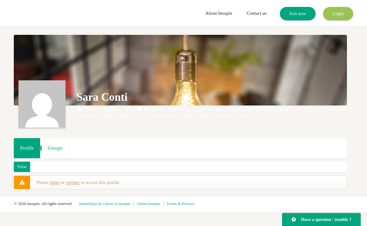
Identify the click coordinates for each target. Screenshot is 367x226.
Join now (298, 13)
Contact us (257, 13)
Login (338, 13)
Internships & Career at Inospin (104, 203)
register (73, 182)
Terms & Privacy (181, 203)
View (22, 166)
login (54, 182)
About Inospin (218, 13)
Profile (27, 148)
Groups (55, 148)
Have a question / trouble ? (321, 219)
